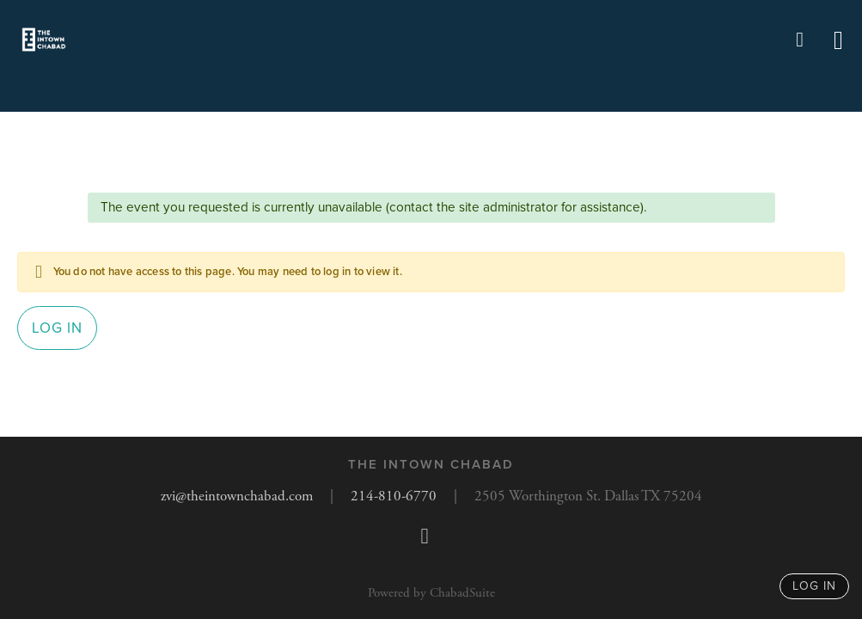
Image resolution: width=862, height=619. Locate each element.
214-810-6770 (394, 496)
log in (814, 586)
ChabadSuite (462, 593)
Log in (57, 328)
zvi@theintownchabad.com (237, 496)
